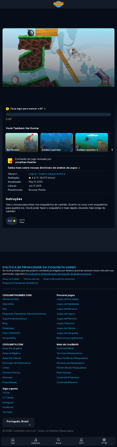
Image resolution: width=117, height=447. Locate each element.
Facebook (8, 407)
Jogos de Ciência (66, 328)
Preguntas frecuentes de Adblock (20, 283)
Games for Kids (11, 299)
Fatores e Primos (11, 372)
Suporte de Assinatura (15, 318)
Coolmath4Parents (67, 382)
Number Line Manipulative (70, 363)
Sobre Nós (8, 304)
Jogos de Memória (67, 318)
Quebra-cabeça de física (52, 173)
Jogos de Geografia (67, 333)
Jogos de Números (67, 308)
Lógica (32, 173)
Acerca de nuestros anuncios (59, 279)
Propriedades (10, 382)
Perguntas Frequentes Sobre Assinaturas (24, 313)
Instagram (8, 402)
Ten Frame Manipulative (69, 353)
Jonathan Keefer (25, 162)
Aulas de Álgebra (12, 353)
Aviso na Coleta (11, 279)
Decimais (7, 377)
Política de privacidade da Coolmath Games (39, 267)
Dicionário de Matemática (16, 363)
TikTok (6, 392)
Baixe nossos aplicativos (70, 338)
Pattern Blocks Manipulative (71, 367)
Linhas (6, 367)
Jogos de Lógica (66, 313)
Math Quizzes (64, 372)
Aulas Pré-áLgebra (12, 348)
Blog (5, 323)
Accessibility (9, 338)
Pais (5, 308)
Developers (8, 328)
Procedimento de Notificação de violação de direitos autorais (58, 274)
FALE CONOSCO (11, 333)
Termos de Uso (31, 279)
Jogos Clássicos (65, 323)
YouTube (7, 412)
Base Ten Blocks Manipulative (72, 358)
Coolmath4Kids (65, 348)
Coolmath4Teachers (68, 377)
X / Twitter (8, 397)
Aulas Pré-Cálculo (12, 358)
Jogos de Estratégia (68, 299)
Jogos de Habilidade (68, 304)
